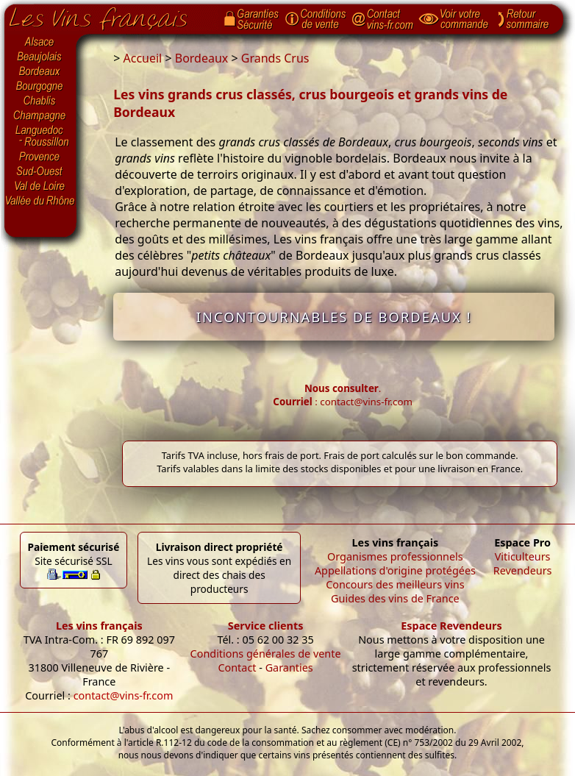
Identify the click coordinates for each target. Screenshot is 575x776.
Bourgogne (40, 86)
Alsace (40, 42)
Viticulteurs (523, 556)
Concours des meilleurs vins (395, 584)
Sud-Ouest (40, 171)
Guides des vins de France (395, 598)
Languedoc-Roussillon (40, 136)
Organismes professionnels (395, 556)
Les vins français (99, 626)
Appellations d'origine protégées (395, 570)
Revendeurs (522, 570)
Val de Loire (40, 186)
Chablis (40, 101)
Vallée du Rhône (40, 200)
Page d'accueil (109, 15)
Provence (40, 157)
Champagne (40, 116)
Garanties (289, 667)
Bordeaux (40, 72)
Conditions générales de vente (265, 654)
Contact (237, 667)
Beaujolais (40, 57)
